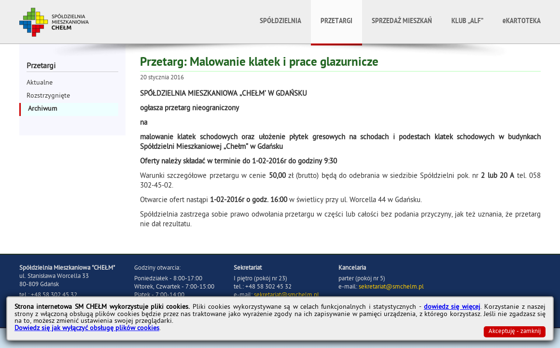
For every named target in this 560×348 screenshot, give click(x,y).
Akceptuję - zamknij (515, 331)
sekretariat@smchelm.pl (391, 287)
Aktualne (40, 83)
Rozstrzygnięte (48, 96)
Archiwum (42, 109)
